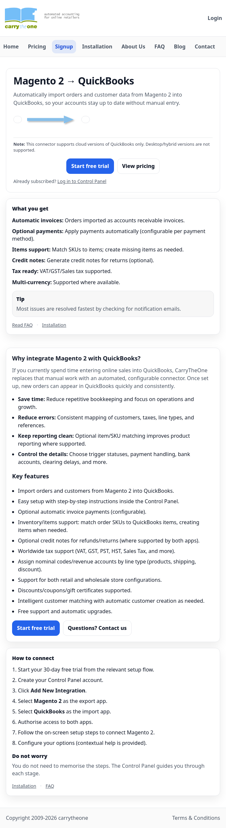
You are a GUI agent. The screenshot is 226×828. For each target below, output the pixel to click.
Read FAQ (22, 325)
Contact (205, 46)
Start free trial (90, 166)
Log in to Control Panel (81, 181)
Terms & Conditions (196, 817)
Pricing (37, 46)
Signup (64, 46)
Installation (97, 46)
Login (215, 18)
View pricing (138, 166)
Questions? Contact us (97, 628)
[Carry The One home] (45, 18)
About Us (133, 46)
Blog (180, 46)
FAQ (159, 46)
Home (11, 46)
